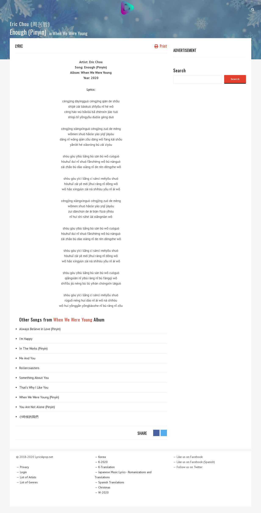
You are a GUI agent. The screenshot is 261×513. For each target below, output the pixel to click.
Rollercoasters (29, 368)
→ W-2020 (101, 492)
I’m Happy (25, 339)
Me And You (27, 358)
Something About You (34, 378)
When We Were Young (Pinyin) (39, 397)
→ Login (21, 472)
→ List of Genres (27, 482)
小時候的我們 (28, 417)
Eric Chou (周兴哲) (30, 24)
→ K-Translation (104, 467)
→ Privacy (22, 467)
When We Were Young (70, 33)
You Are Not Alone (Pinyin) (37, 407)
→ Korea (100, 457)
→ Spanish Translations (109, 482)
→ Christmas (102, 487)
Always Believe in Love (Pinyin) (40, 329)
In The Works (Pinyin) (33, 348)
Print (160, 46)
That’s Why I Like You (33, 387)
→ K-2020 (101, 462)
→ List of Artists (26, 477)
